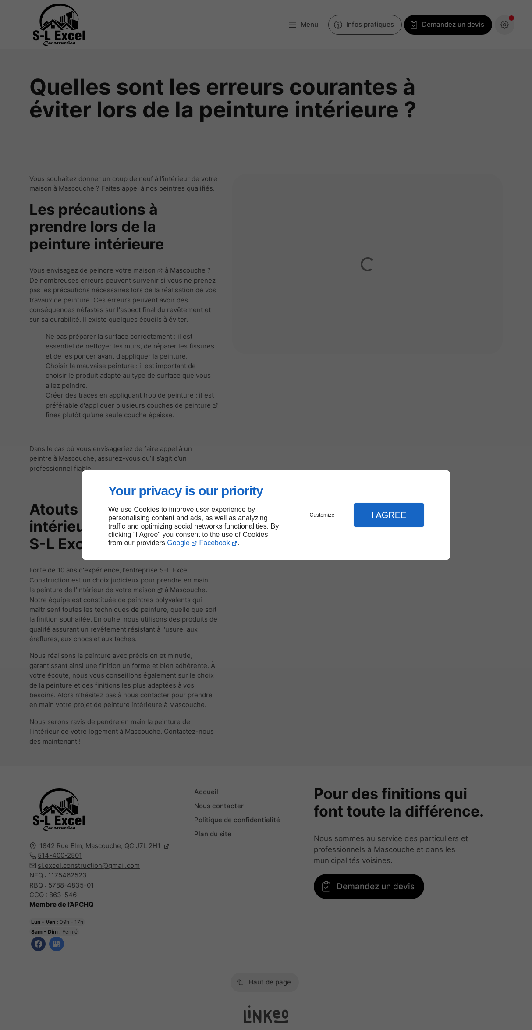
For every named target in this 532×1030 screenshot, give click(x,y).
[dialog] (266, 515)
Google (178, 543)
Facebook (214, 543)
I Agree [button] (388, 515)
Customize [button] (322, 515)
